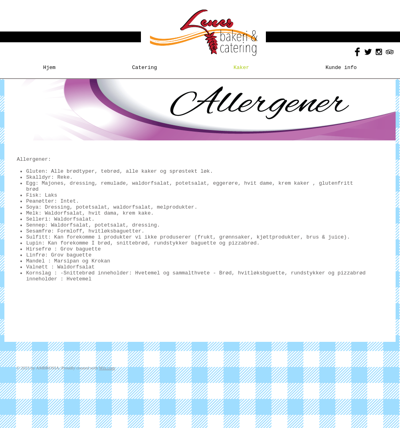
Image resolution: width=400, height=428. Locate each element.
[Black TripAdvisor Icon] (389, 51)
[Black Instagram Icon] (378, 51)
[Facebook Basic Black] (357, 51)
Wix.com (107, 367)
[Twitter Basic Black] (368, 51)
